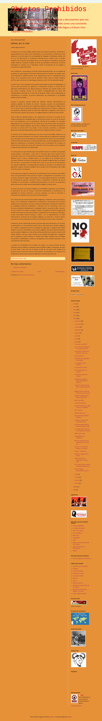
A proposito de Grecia (81, 367)
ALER (74, 540)
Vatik (82, 695)
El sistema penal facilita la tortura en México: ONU (82, 425)
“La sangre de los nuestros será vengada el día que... (83, 430)
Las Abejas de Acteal (78, 528)
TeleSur (75, 551)
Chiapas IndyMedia (78, 526)
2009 (74, 487)
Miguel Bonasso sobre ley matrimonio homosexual (82, 392)
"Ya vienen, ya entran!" (81, 344)
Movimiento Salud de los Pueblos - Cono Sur (80, 590)
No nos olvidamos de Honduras (82, 558)
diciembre (78, 321)
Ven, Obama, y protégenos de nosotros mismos (82, 347)
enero (77, 483)
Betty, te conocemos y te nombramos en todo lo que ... (82, 442)
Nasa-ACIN (76, 535)
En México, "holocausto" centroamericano (81, 421)
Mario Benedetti (79, 400)
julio (76, 336)
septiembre (78, 330)
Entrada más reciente (17, 271)
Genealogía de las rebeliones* (80, 437)
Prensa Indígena (77, 533)
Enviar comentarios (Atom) (26, 275)
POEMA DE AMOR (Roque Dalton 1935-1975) (82, 396)
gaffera (52, 717)
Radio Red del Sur (78, 583)
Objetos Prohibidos (49, 9)
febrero (77, 480)
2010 (74, 318)
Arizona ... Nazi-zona (80, 451)
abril (76, 474)
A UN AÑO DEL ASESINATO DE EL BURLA (82, 359)
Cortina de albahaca (80, 403)
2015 (74, 304)
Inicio (39, 271)
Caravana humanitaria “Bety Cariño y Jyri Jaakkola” (82, 406)
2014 (74, 307)
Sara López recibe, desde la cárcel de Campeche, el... (82, 465)
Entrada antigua (60, 271)
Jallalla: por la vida (80, 433)
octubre (77, 327)
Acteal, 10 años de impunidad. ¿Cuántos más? (81, 460)
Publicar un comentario (20, 267)
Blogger (69, 717)
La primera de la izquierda (80, 566)
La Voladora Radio (78, 576)
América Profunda (78, 571)
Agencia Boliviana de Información (79, 547)
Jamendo (75, 578)
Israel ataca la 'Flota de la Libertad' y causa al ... (82, 352)
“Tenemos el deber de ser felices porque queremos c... (82, 387)
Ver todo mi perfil (76, 706)
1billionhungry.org (80, 413)
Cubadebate (76, 538)
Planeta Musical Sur (78, 573)
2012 (74, 313)
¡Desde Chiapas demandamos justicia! (82, 470)
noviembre (78, 324)
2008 (74, 490)
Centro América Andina (79, 593)
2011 (74, 315)
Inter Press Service (78, 530)
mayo (76, 342)
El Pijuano (75, 569)
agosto (77, 333)
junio (76, 339)
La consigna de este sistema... (80, 364)
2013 (74, 310)
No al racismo (78, 410)
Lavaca (75, 581)
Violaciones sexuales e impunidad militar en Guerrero (81, 380)
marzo (77, 477)
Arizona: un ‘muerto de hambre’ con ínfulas (81, 447)
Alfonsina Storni (79, 356)
